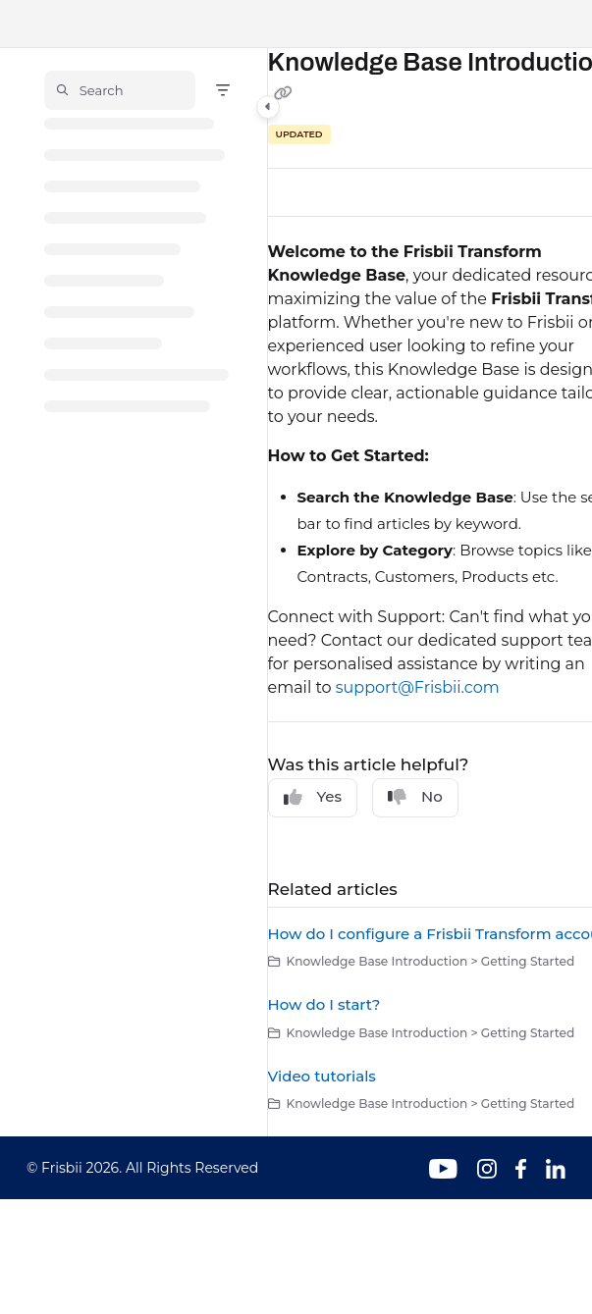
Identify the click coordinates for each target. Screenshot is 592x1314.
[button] (119, 90)
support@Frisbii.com (418, 687)
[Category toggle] (268, 107)
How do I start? (324, 1004)
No (415, 797)
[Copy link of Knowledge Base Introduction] (283, 94)
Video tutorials (322, 1076)
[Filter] (223, 90)
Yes (313, 797)
